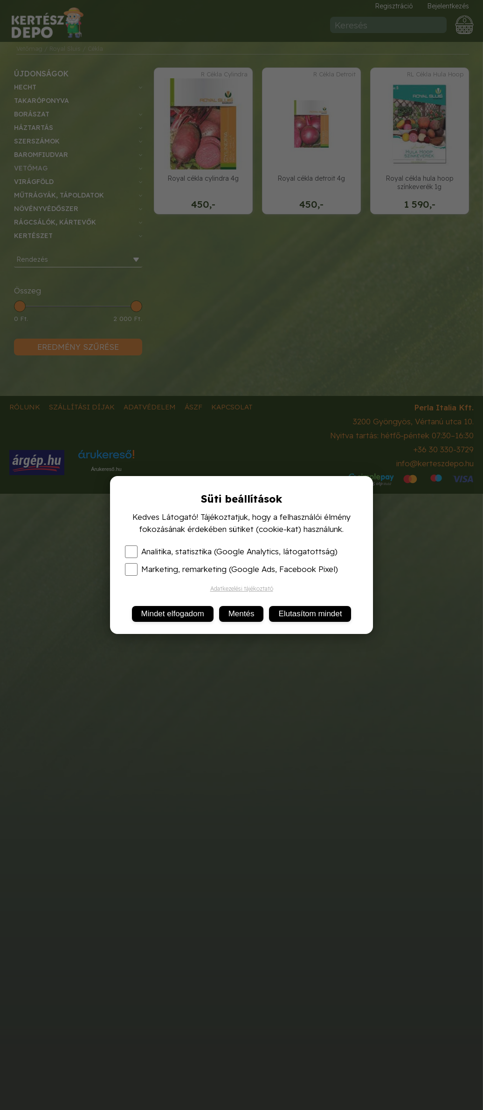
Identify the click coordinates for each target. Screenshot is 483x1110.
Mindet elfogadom (172, 613)
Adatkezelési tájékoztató (241, 588)
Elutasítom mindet (310, 613)
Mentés (241, 613)
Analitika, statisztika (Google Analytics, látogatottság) (231, 551)
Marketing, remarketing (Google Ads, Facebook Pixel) (231, 569)
